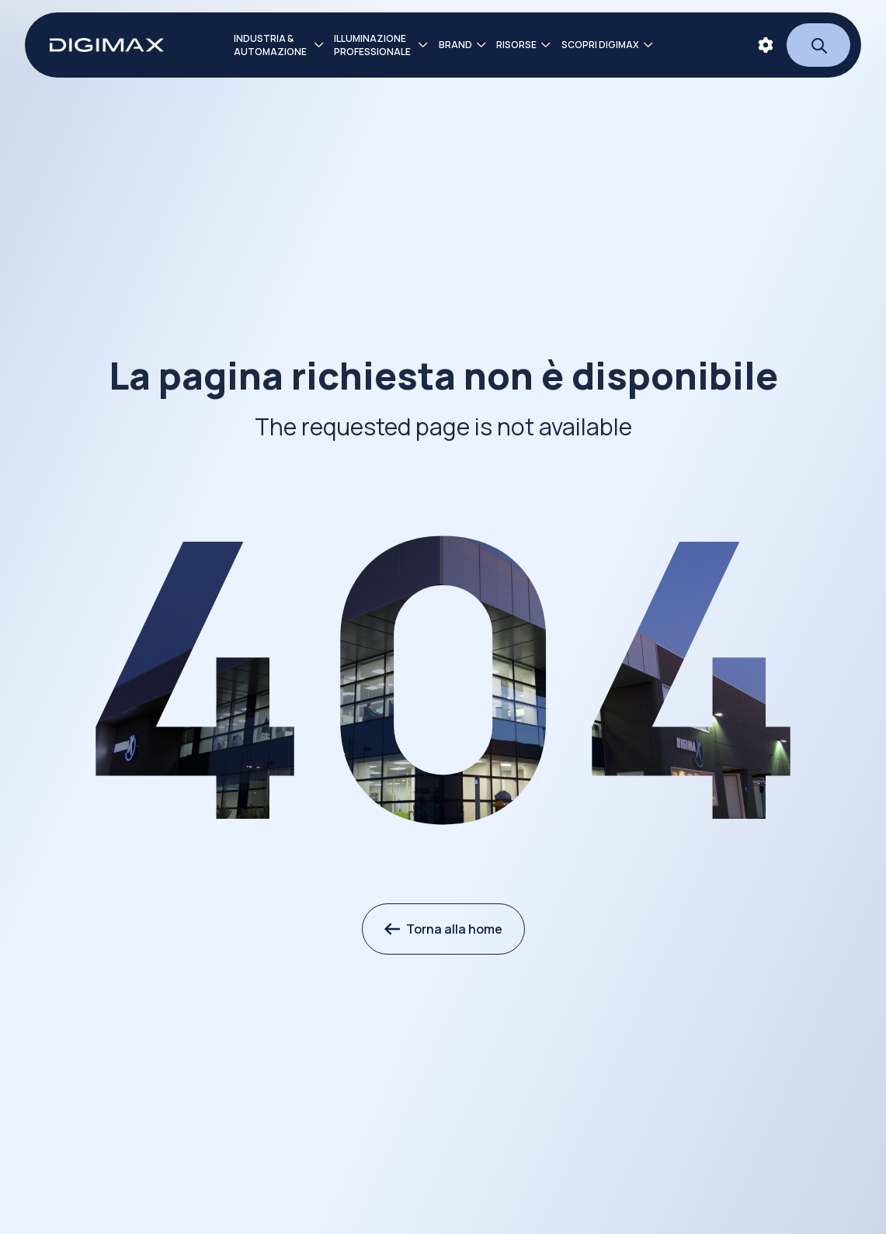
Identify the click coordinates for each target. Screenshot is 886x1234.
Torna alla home (443, 929)
